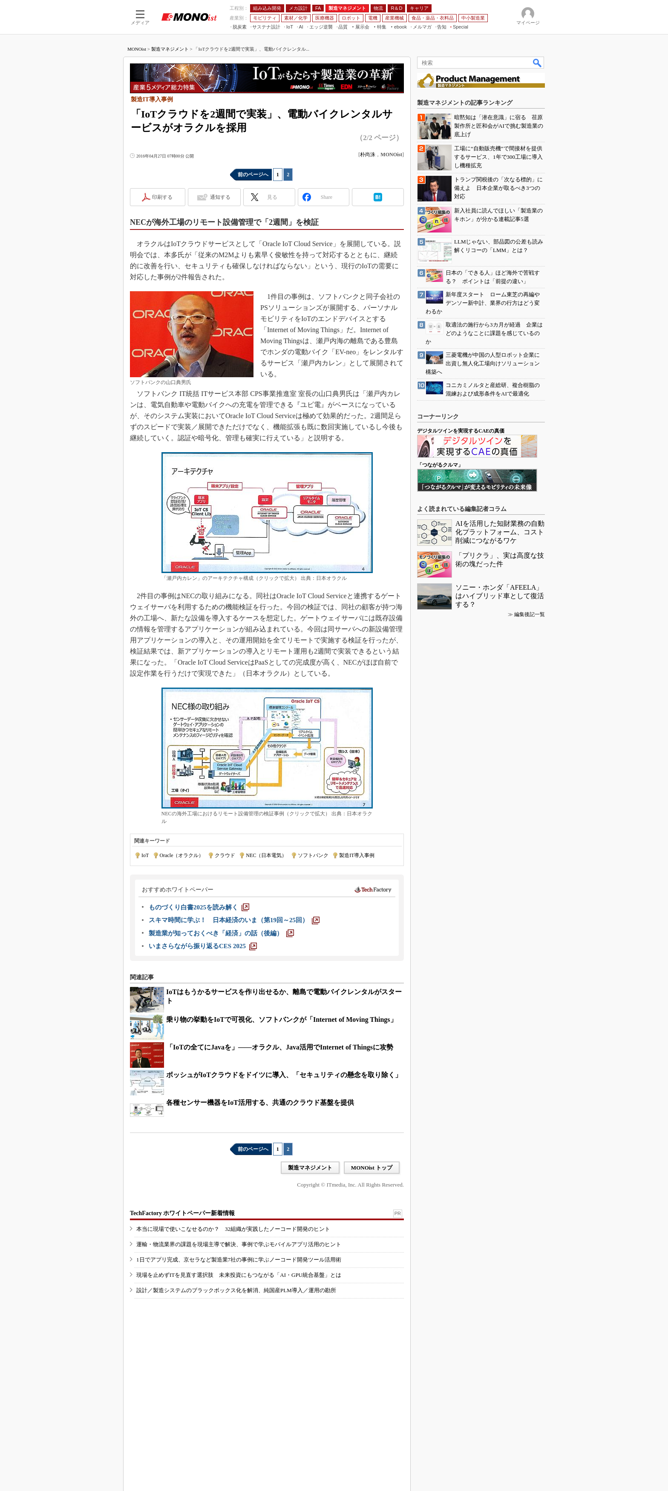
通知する (220, 197)
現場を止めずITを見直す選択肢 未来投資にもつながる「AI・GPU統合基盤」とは (238, 1275)
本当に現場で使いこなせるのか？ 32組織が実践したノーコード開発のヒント (233, 1229)
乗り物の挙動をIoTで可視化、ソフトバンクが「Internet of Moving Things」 (281, 1019)
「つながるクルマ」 (440, 465)
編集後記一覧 (529, 614)
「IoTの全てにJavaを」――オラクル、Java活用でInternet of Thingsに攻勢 (279, 1047)
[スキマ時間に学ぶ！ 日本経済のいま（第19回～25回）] (234, 920)
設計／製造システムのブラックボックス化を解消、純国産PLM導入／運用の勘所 (236, 1290)
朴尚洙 (367, 155)
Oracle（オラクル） (182, 855)
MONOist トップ (371, 1167)
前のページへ (253, 175)
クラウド (225, 855)
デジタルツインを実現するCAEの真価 (460, 431)
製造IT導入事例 (356, 855)
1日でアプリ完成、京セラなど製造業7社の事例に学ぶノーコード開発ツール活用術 (238, 1259)
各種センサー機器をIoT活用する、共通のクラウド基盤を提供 (260, 1102)
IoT (145, 855)
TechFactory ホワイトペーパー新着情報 (182, 1213)
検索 (537, 63)
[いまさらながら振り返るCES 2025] (203, 946)
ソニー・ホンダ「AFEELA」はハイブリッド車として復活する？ (499, 596)
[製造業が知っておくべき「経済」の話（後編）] (221, 933)
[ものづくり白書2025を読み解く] (199, 907)
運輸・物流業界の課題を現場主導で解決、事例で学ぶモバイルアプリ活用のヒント (238, 1244)
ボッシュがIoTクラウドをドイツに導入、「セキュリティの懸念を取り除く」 (284, 1074)
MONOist (136, 49)
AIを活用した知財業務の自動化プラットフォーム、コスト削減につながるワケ (499, 532)
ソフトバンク (313, 855)
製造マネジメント (170, 49)
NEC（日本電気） (266, 855)
